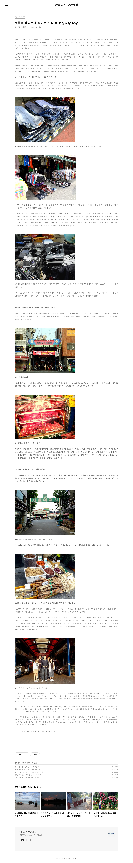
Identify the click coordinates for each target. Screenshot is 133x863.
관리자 (75, 858)
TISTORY (67, 858)
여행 (23, 763)
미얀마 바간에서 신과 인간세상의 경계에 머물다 (29, 772)
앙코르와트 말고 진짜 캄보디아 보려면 (26, 767)
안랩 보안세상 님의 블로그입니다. (30, 835)
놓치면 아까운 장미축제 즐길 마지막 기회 (27, 775)
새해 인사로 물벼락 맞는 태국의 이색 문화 (27, 777)
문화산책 (17, 763)
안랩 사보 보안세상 (66, 4)
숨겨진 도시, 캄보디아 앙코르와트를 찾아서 (27, 769)
